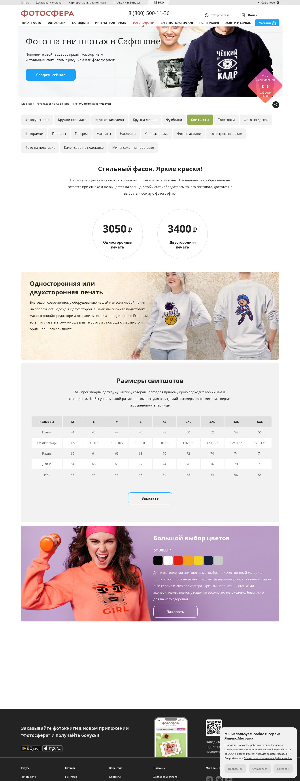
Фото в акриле (189, 144)
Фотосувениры (37, 130)
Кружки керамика (72, 130)
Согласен (283, 769)
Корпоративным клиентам (87, 2)
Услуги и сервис (238, 28)
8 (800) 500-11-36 (149, 15)
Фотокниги (57, 28)
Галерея (81, 144)
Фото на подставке (40, 158)
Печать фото (31, 28)
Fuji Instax (71, 776)
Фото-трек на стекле (225, 144)
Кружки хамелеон (109, 130)
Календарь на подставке (84, 158)
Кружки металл (145, 130)
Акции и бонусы (128, 2)
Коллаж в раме (156, 144)
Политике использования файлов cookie (268, 758)
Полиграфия (209, 28)
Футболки (174, 130)
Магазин (265, 28)
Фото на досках (256, 130)
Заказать (150, 508)
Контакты (115, 776)
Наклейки (128, 144)
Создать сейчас (50, 85)
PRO (161, 2)
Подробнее (235, 769)
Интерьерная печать (110, 28)
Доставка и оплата (49, 2)
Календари (80, 28)
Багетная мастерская (177, 28)
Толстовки (226, 130)
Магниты (103, 144)
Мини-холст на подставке (133, 158)
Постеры (59, 144)
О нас (25, 2)
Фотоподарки (143, 28)
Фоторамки (34, 144)
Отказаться (259, 769)
